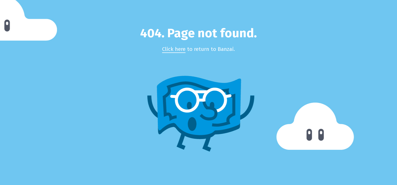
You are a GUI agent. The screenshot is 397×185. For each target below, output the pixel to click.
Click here (174, 49)
